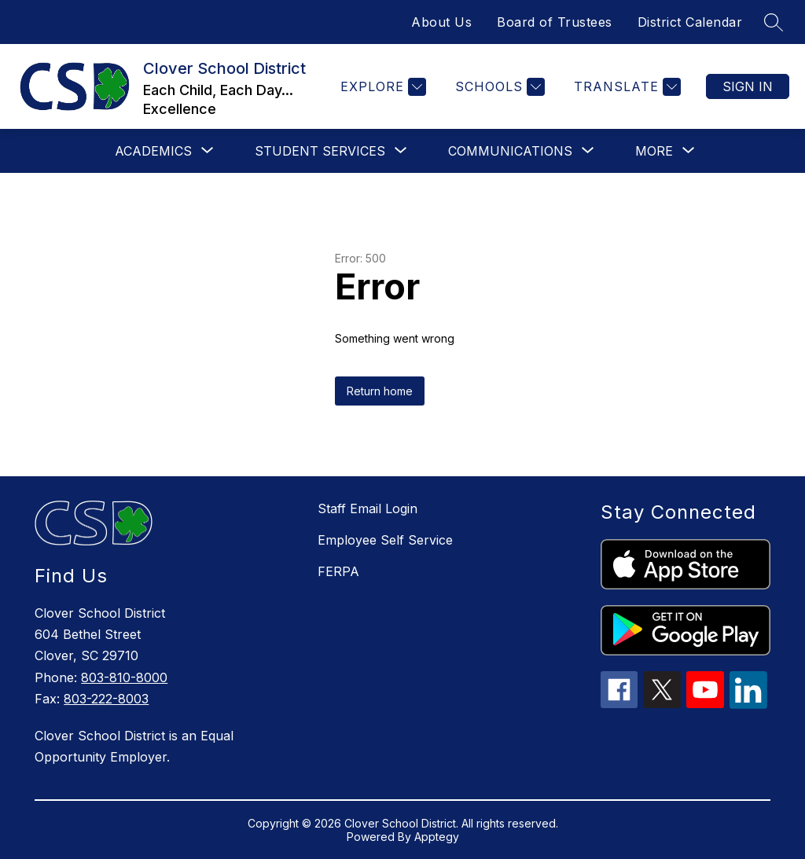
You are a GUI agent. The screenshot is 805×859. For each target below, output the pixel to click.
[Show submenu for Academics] (153, 150)
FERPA (338, 571)
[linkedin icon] (748, 704)
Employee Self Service (385, 540)
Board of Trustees (554, 22)
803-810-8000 (124, 677)
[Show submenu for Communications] (510, 150)
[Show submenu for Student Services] (320, 150)
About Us (441, 22)
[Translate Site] (625, 87)
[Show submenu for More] (654, 150)
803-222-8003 (106, 699)
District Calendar (690, 22)
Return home (380, 391)
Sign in (747, 86)
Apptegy (436, 836)
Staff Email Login (367, 508)
